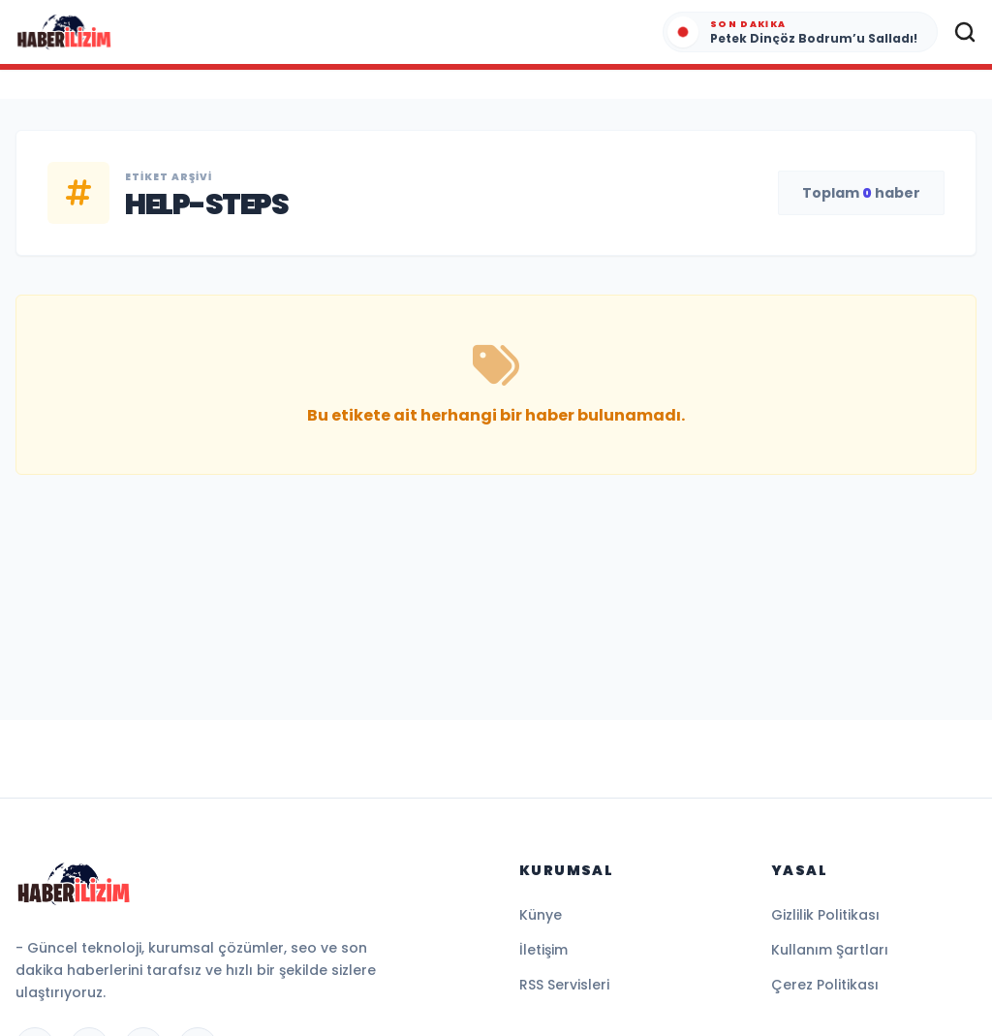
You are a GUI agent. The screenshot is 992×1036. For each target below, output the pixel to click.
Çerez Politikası (825, 984)
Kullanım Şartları (829, 949)
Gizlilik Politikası (825, 915)
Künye (540, 915)
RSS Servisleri (564, 984)
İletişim (543, 949)
